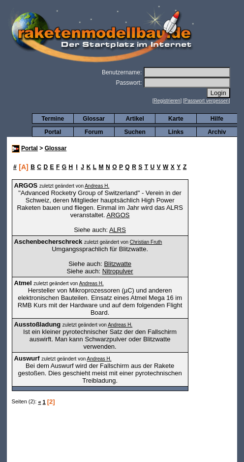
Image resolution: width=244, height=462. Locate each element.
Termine (52, 118)
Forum (94, 132)
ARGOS (117, 215)
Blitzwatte (117, 263)
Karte (175, 118)
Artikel (134, 118)
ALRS (117, 229)
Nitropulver (117, 271)
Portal (52, 132)
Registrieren (167, 100)
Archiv (217, 132)
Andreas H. (97, 186)
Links (175, 132)
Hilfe (217, 118)
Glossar (94, 118)
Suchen (134, 132)
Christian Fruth (146, 242)
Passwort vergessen (206, 100)
